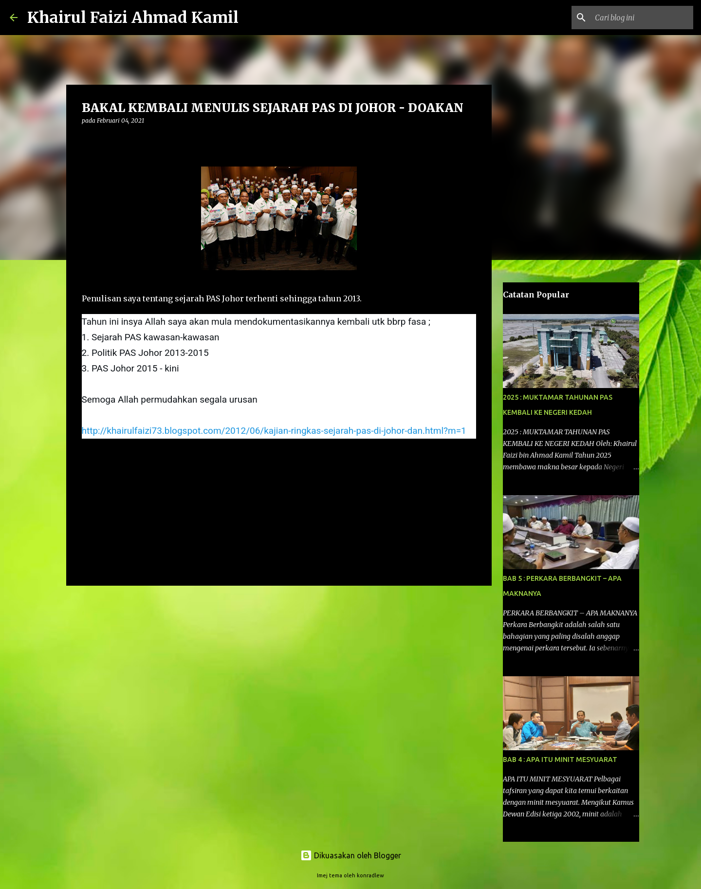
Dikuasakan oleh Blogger (350, 855)
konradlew (370, 875)
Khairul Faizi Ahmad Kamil (133, 17)
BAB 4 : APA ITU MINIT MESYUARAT (560, 759)
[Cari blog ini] (642, 17)
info (92, 459)
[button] (87, 140)
